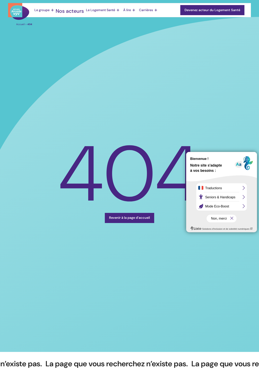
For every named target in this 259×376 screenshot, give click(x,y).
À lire (121, 10)
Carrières (140, 10)
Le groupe (42, 10)
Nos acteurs (67, 10)
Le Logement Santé (94, 10)
